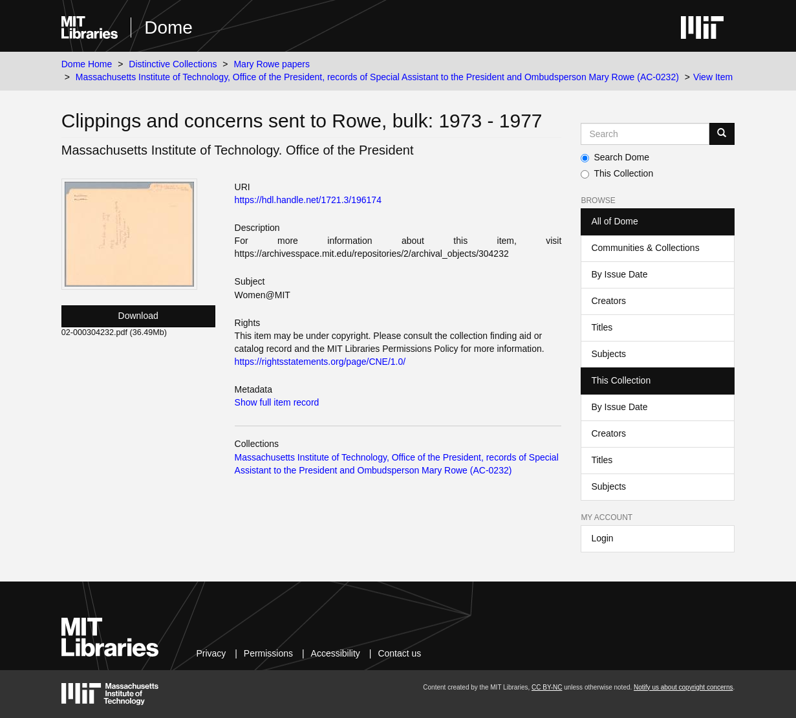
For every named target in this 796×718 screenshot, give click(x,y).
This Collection (617, 173)
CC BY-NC (547, 687)
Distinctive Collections (173, 64)
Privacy (211, 653)
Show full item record (277, 402)
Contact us (399, 653)
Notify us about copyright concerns (683, 687)
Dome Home (87, 64)
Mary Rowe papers (271, 64)
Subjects (608, 354)
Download (138, 315)
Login (602, 538)
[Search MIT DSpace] (645, 134)
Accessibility (335, 653)
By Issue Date (619, 274)
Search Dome (615, 157)
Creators (608, 301)
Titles (601, 327)
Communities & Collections (645, 248)
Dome (168, 27)
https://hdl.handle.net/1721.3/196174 (308, 200)
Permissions (268, 653)
